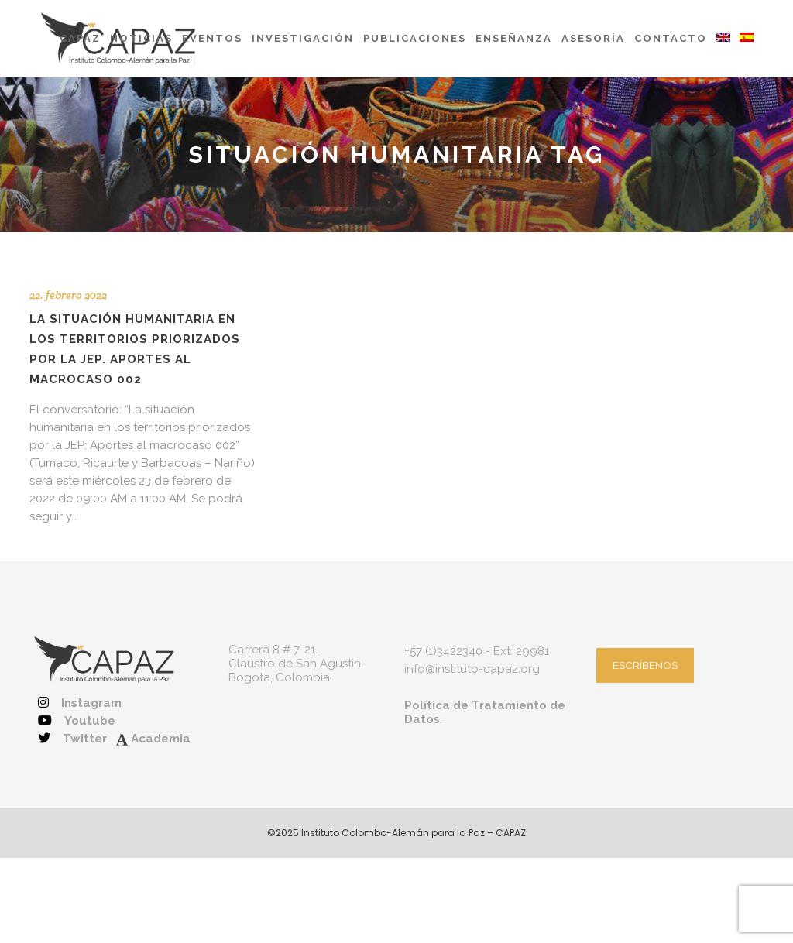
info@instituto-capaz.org (472, 669)
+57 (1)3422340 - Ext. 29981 (476, 651)
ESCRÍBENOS (645, 665)
